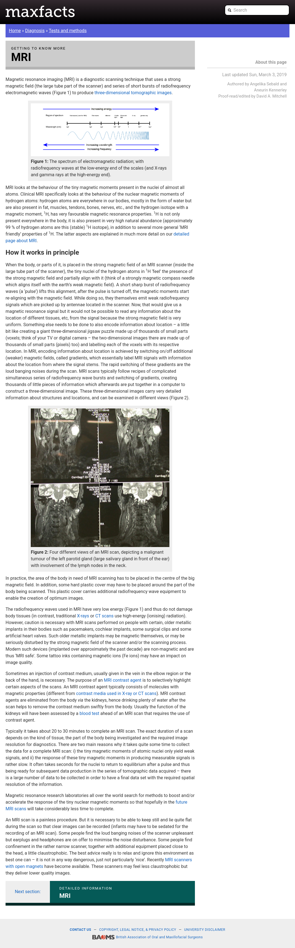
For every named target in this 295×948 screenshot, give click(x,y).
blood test (89, 713)
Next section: (27, 891)
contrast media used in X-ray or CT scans (116, 693)
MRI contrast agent (122, 680)
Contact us (80, 930)
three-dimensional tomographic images (133, 92)
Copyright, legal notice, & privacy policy (137, 930)
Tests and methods (68, 30)
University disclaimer (204, 930)
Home (15, 30)
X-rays (83, 616)
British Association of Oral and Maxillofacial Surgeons (159, 937)
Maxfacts (40, 11)
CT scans (104, 616)
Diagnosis (35, 30)
